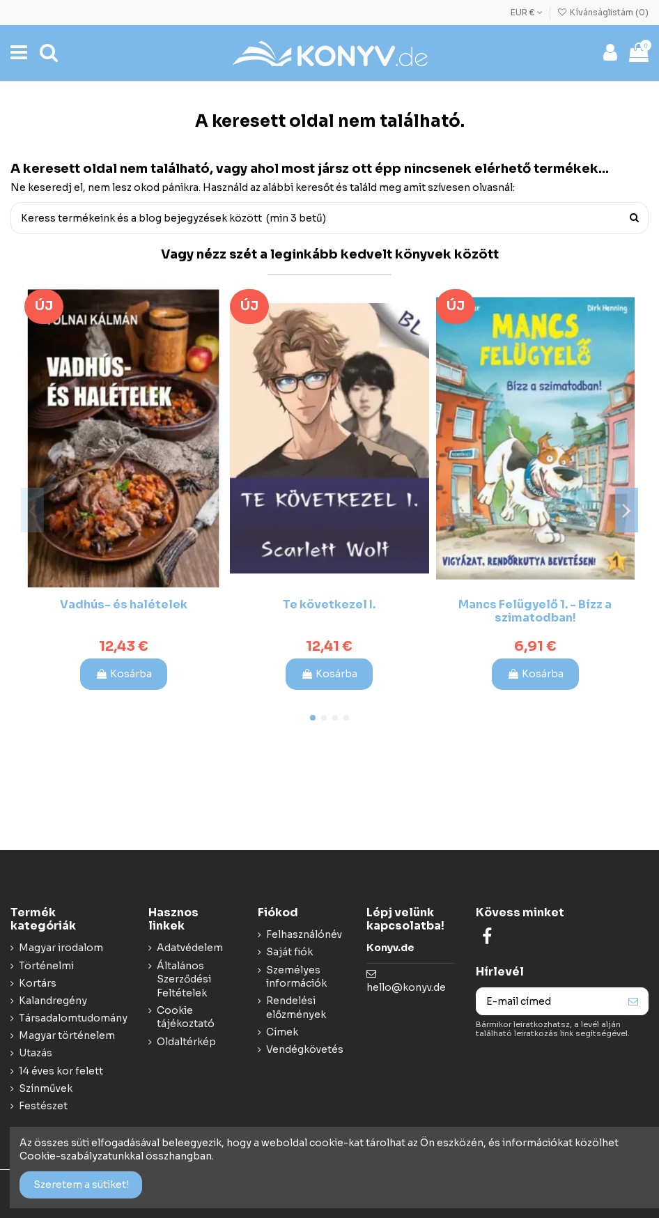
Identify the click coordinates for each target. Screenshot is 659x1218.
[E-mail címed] (547, 1001)
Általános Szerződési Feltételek (184, 979)
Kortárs (37, 983)
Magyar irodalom (61, 947)
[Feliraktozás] (633, 1001)
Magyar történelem (67, 1035)
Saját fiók (289, 952)
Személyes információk (296, 977)
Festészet (43, 1106)
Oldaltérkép (186, 1041)
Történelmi (46, 965)
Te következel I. (329, 604)
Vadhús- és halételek (123, 604)
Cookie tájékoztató (186, 1017)
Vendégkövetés (304, 1049)
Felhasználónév (304, 934)
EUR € (527, 12)
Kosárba (123, 674)
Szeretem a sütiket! (81, 1184)
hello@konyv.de (406, 987)
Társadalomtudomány (73, 1018)
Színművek (45, 1088)
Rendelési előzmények (296, 1007)
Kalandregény (53, 1000)
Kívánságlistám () (603, 12)
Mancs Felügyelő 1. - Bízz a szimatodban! (535, 611)
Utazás (35, 1053)
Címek (282, 1032)
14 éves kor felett (61, 1071)
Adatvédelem (190, 947)
